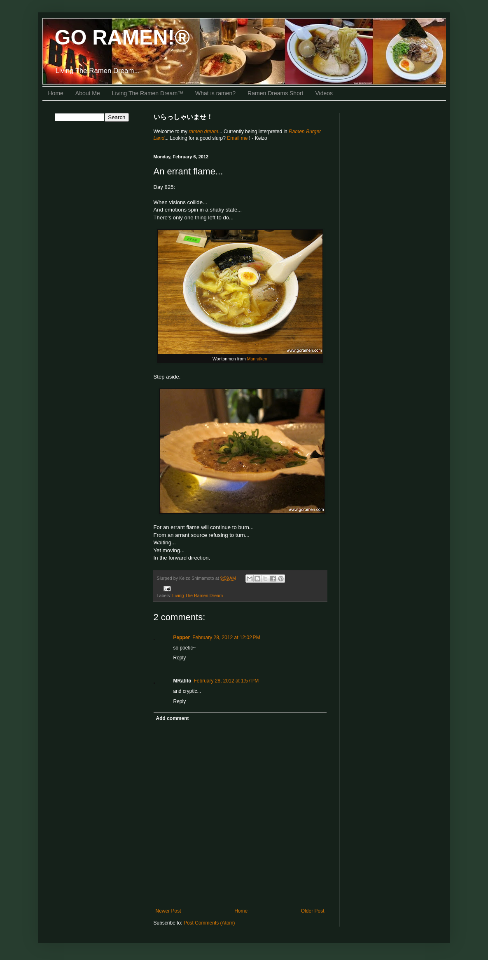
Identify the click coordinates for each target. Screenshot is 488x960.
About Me (87, 93)
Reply (179, 658)
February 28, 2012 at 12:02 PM (226, 637)
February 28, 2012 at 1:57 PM (226, 681)
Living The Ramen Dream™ (147, 93)
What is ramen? (215, 93)
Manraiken (257, 358)
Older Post (313, 911)
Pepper (181, 637)
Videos (324, 93)
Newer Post (168, 911)
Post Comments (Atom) (209, 923)
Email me (238, 138)
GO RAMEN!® (122, 37)
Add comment (172, 718)
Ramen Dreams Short (275, 93)
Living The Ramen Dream (197, 595)
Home (55, 93)
